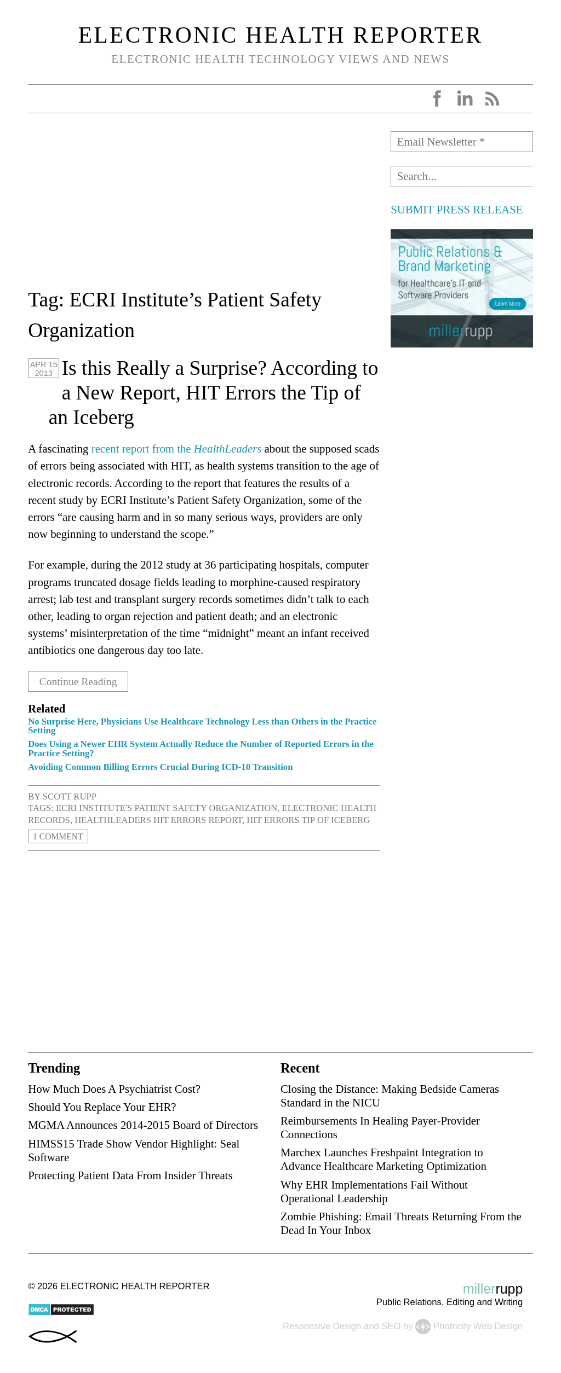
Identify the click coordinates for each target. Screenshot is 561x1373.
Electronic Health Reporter (280, 35)
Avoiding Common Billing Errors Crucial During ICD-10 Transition (160, 767)
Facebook (437, 98)
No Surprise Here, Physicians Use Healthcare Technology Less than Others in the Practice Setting (202, 725)
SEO (390, 1325)
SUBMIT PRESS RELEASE (457, 209)
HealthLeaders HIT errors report (158, 820)
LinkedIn (465, 98)
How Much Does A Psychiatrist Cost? (114, 1088)
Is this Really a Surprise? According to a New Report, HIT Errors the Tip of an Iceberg (214, 392)
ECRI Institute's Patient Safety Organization (166, 808)
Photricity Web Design (478, 1325)
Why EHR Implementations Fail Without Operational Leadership (374, 1191)
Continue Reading (81, 680)
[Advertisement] (204, 208)
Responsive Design (322, 1325)
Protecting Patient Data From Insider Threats (130, 1175)
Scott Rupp (69, 796)
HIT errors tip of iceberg (308, 820)
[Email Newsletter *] (462, 141)
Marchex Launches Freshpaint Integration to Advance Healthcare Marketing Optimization (383, 1159)
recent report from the (176, 448)
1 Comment (60, 836)
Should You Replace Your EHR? (102, 1106)
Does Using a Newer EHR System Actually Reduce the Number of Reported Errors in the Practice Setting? (201, 748)
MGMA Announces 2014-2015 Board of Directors (143, 1125)
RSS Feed (492, 98)
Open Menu (40, 98)
